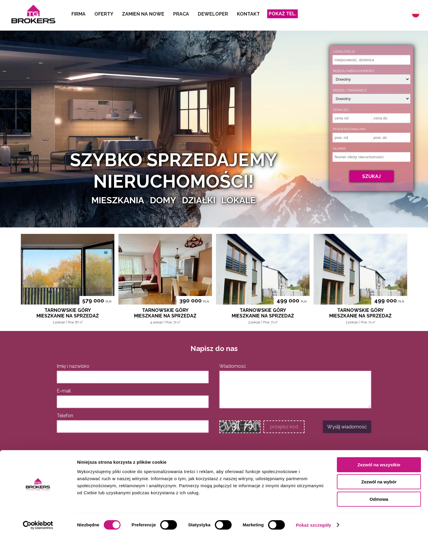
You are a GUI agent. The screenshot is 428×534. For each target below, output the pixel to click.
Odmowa (379, 496)
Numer (339, 149)
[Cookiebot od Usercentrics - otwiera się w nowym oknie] (38, 522)
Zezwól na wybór (379, 479)
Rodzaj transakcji (350, 90)
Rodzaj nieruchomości (353, 71)
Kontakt (248, 14)
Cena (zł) (341, 110)
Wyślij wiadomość (347, 427)
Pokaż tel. (282, 13)
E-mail (64, 391)
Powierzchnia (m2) (349, 129)
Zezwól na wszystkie (378, 462)
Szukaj (371, 176)
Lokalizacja (344, 52)
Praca (181, 14)
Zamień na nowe (143, 14)
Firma (78, 14)
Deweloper (213, 14)
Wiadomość (232, 366)
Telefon (65, 415)
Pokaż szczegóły (313, 522)
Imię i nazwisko (73, 366)
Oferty (103, 14)
